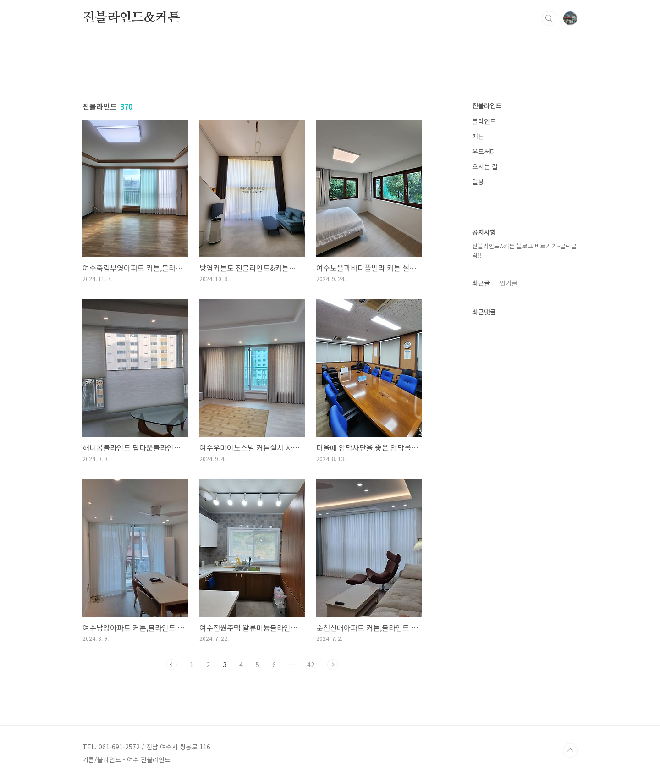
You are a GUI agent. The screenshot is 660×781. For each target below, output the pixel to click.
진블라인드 (487, 105)
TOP (570, 750)
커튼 (478, 136)
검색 (549, 18)
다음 (332, 664)
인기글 (508, 282)
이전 (171, 664)
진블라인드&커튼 (131, 17)
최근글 (481, 282)
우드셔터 (484, 151)
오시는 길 (485, 166)
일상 (478, 181)
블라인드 (484, 121)
